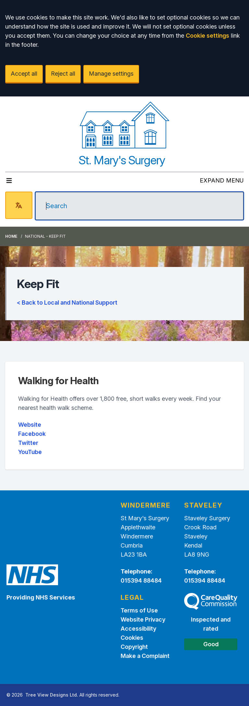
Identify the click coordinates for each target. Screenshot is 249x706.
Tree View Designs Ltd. (51, 695)
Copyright (134, 646)
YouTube (30, 451)
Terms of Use (139, 610)
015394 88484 (141, 580)
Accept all (24, 73)
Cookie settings (207, 35)
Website (29, 424)
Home (11, 236)
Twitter (28, 442)
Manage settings (111, 73)
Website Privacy (143, 619)
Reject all (63, 73)
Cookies (132, 637)
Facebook (32, 433)
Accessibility (138, 628)
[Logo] (125, 125)
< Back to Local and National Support (67, 302)
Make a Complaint (145, 655)
